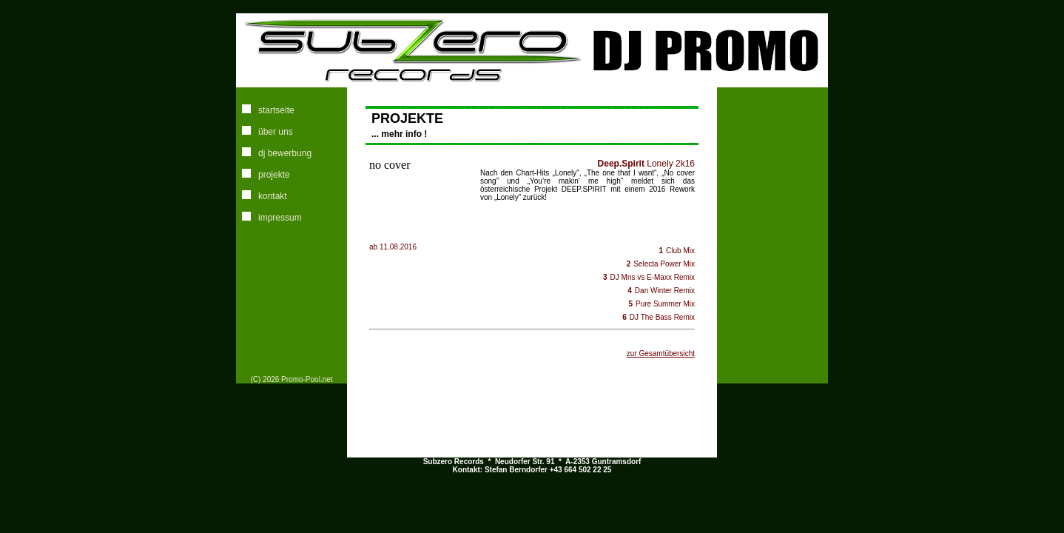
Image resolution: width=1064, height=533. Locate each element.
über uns (275, 132)
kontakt (272, 196)
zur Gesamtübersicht (661, 353)
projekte (274, 175)
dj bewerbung (285, 153)
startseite (276, 110)
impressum (280, 217)
